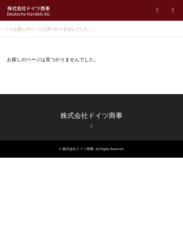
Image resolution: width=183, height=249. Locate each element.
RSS (91, 126)
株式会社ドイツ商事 (91, 115)
